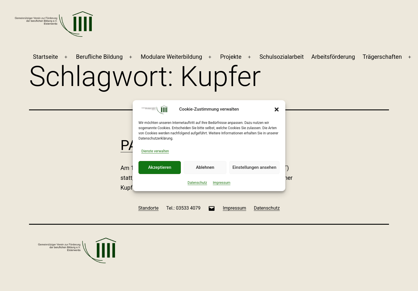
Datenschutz (197, 183)
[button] (277, 109)
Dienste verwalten (155, 151)
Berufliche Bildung (99, 56)
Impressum (221, 183)
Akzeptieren (159, 167)
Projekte (230, 56)
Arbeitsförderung (333, 56)
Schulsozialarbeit (282, 56)
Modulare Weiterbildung (171, 56)
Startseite (45, 56)
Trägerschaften (382, 56)
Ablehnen (205, 167)
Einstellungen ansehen (254, 167)
